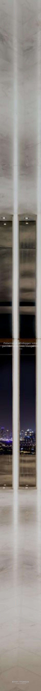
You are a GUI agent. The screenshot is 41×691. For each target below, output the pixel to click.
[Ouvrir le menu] (7, 4)
